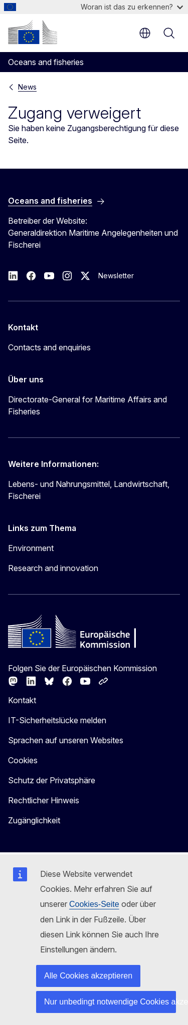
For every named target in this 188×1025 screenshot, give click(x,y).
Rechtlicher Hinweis (43, 800)
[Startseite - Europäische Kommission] (32, 32)
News (27, 87)
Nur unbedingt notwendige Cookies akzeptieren (110, 1001)
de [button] (145, 33)
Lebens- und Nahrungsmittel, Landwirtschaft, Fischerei (88, 490)
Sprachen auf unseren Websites (65, 740)
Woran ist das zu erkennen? (132, 7)
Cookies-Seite (94, 904)
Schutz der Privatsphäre (51, 780)
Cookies (23, 760)
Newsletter (116, 275)
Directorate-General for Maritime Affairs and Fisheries (87, 405)
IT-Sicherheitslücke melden (57, 720)
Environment (31, 548)
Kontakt (22, 700)
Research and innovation (53, 568)
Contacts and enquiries (49, 347)
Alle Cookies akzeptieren (88, 975)
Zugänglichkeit (34, 820)
